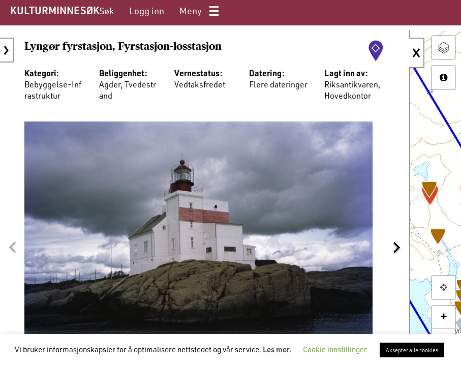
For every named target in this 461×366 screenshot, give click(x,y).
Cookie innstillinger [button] (335, 349)
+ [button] (443, 317)
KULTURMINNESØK (54, 10)
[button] (12, 247)
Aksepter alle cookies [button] (412, 350)
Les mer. (277, 349)
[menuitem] (106, 11)
